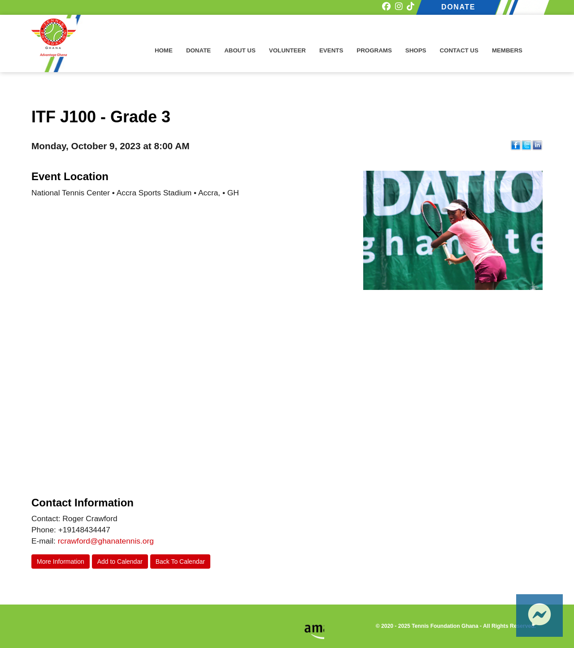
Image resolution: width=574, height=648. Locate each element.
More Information (60, 561)
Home (164, 50)
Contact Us (458, 50)
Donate (198, 50)
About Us (240, 50)
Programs (374, 50)
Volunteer (287, 50)
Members (507, 50)
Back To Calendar (180, 561)
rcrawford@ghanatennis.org (106, 540)
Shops (415, 50)
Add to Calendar (120, 561)
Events (331, 50)
